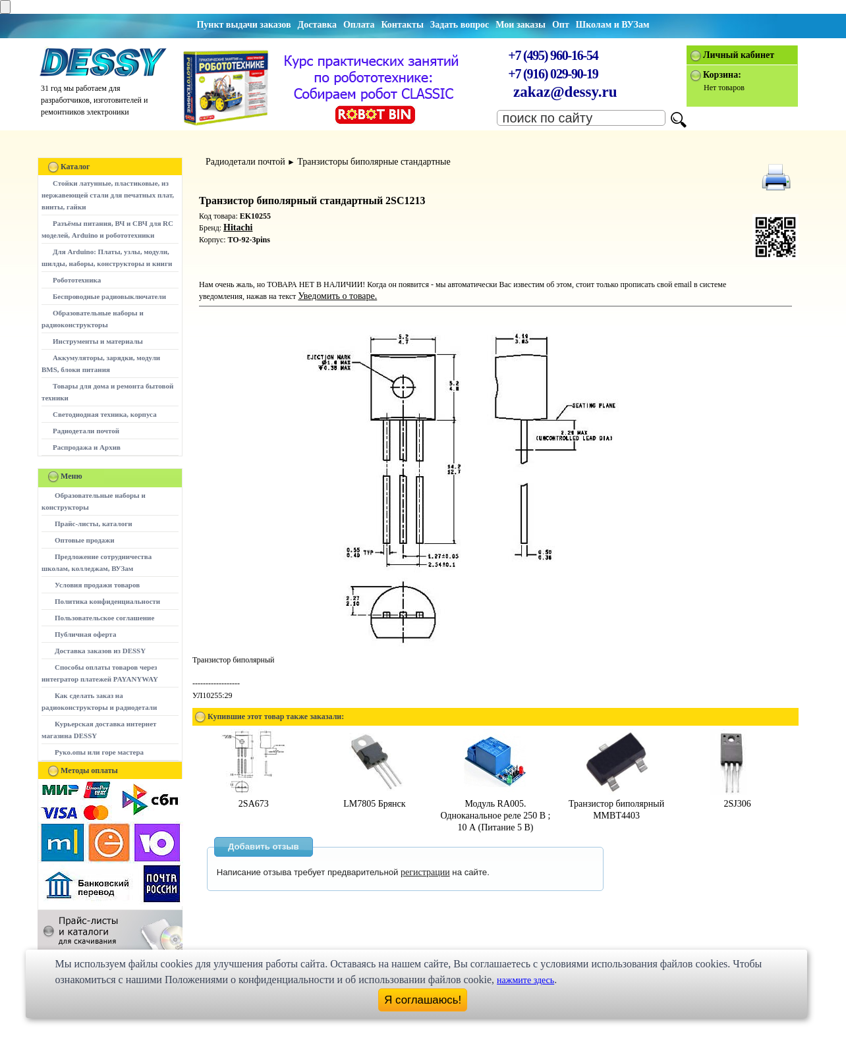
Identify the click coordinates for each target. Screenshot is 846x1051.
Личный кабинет (738, 55)
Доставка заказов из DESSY (100, 651)
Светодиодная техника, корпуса (105, 414)
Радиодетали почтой (86, 431)
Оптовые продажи (85, 540)
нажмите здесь (525, 980)
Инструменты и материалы (98, 341)
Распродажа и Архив (87, 447)
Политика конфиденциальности (107, 601)
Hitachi (237, 227)
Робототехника (77, 280)
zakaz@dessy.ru (565, 92)
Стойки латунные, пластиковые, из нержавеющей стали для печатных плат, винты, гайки (108, 195)
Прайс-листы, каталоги (93, 523)
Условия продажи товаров (97, 585)
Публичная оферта (85, 634)
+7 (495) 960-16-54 (553, 55)
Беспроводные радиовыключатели (109, 296)
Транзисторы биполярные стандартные (373, 162)
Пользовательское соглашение (104, 618)
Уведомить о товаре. (337, 296)
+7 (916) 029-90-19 (553, 74)
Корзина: (722, 75)
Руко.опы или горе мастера (99, 752)
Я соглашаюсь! (422, 1000)
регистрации (425, 872)
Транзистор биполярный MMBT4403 (616, 804)
